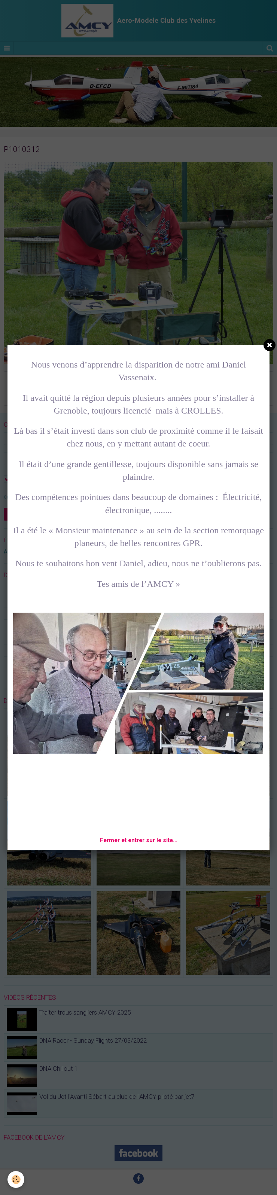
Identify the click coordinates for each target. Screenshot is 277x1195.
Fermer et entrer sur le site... (138, 840)
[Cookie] (15, 1179)
